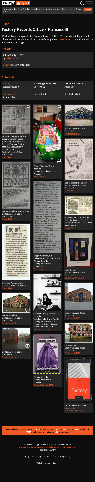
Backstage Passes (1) (45, 83)
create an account (67, 39)
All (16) (6, 83)
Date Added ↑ (41, 94)
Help (27, 456)
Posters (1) (39, 86)
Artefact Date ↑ (11, 97)
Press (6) (69, 86)
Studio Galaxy (52, 463)
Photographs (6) (11, 86)
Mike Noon (12, 58)
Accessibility (35, 456)
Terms (54, 456)
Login (6, 64)
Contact (46, 456)
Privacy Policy (64, 456)
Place (5, 24)
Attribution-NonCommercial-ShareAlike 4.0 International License (47, 447)
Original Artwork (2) (75, 83)
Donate (88, 9)
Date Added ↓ (10, 94)
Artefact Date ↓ (72, 94)
